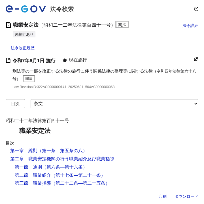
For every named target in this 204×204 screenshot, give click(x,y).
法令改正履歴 (23, 48)
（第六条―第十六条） (64, 167)
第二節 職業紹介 (33, 175)
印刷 (163, 196)
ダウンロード (186, 196)
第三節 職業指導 (33, 183)
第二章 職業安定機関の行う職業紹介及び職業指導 (62, 158)
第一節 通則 (28, 167)
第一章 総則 (23, 150)
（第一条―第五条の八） (62, 150)
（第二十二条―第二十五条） (80, 183)
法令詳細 (190, 25)
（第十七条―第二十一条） (78, 175)
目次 (15, 103)
